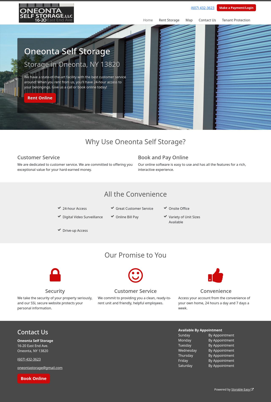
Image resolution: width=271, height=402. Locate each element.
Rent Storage (169, 20)
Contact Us (207, 20)
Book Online (34, 378)
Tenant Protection (236, 20)
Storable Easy (242, 389)
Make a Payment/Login (236, 8)
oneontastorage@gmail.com (39, 367)
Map (188, 20)
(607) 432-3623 (202, 7)
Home (148, 20)
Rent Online (40, 98)
